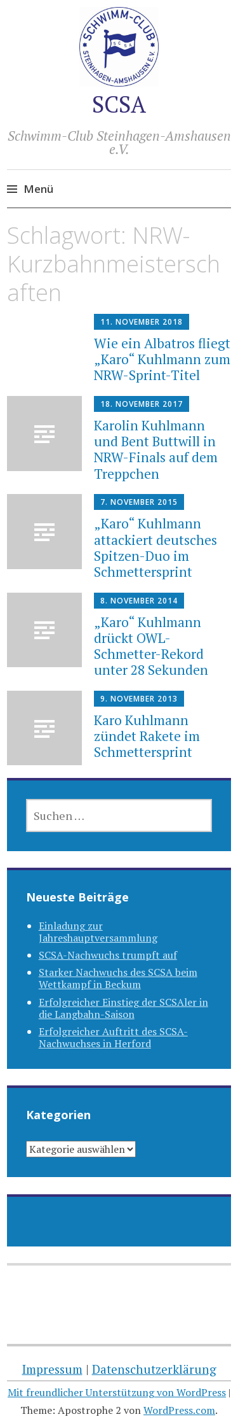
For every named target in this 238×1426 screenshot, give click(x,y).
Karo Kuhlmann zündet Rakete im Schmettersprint (147, 736)
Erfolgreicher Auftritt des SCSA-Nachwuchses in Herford (113, 1037)
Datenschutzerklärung (154, 1369)
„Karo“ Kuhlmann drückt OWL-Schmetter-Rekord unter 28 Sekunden (151, 646)
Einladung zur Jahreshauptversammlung (98, 932)
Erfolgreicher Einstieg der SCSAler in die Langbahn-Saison (123, 1008)
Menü (38, 188)
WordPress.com (179, 1410)
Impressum (52, 1369)
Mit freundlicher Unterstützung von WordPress (117, 1392)
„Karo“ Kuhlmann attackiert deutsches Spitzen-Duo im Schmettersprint (155, 547)
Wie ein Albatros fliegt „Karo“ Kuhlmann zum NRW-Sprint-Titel (162, 359)
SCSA (119, 104)
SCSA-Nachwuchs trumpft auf (108, 955)
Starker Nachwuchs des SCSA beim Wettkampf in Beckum (118, 978)
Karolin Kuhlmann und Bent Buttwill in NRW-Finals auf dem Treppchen (156, 449)
